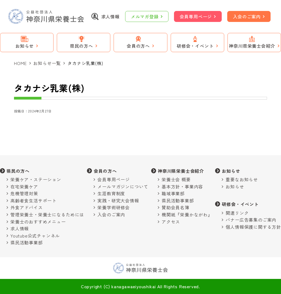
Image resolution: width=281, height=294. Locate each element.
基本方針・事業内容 (182, 186)
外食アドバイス (26, 207)
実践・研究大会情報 (118, 200)
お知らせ (231, 171)
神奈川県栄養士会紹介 (181, 171)
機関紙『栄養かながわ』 (187, 214)
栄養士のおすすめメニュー (38, 221)
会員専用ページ (196, 16)
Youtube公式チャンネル (35, 235)
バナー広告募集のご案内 (251, 219)
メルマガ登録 (145, 16)
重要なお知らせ (242, 179)
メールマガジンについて (122, 186)
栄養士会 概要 (176, 179)
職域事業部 (173, 193)
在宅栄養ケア (24, 186)
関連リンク (237, 213)
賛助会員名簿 (175, 207)
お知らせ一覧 (47, 63)
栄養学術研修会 (113, 207)
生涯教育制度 (111, 193)
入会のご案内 (247, 16)
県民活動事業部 (26, 242)
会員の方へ (105, 171)
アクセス (171, 221)
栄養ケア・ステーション (35, 179)
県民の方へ (18, 171)
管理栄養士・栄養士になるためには (47, 214)
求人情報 (19, 228)
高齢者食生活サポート (33, 200)
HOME (20, 63)
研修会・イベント (240, 204)
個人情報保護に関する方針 (253, 227)
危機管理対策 (24, 193)
